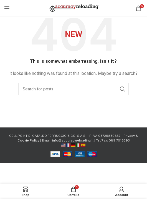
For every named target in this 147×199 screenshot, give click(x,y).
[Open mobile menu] (6, 8)
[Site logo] (73, 8)
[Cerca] (73, 89)
